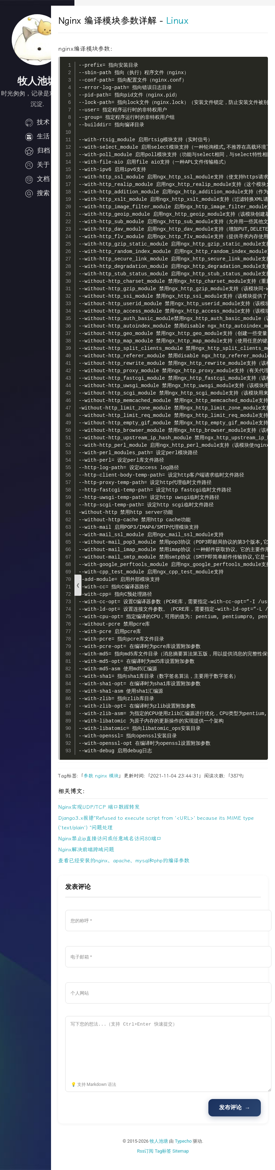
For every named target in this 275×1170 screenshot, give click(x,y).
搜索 (37, 193)
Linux (200, 20)
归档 (37, 150)
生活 (37, 136)
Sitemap (192, 1160)
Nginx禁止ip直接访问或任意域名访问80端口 (133, 847)
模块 (137, 776)
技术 (37, 122)
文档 (37, 178)
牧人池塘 (171, 1150)
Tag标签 (175, 1160)
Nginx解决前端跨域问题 (110, 858)
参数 (112, 776)
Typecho (195, 1150)
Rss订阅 (157, 1160)
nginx (124, 776)
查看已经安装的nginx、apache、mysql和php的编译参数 (147, 869)
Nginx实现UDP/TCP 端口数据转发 (122, 816)
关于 (37, 164)
